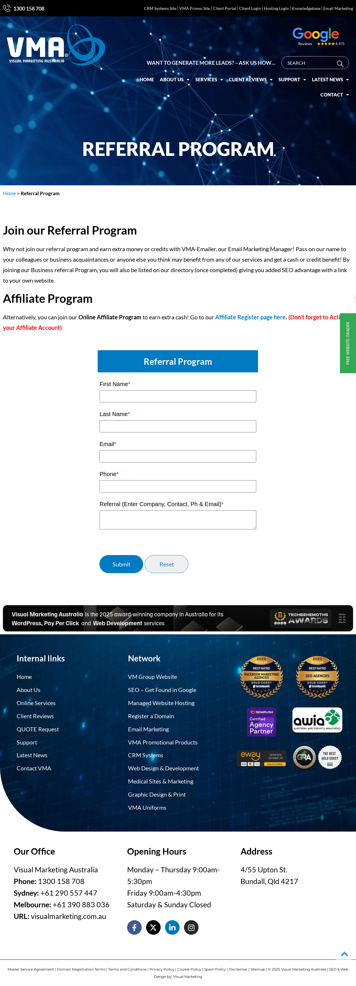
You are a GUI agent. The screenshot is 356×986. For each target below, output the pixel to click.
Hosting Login (276, 8)
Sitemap (257, 966)
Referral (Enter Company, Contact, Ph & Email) (161, 504)
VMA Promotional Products (163, 740)
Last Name (114, 414)
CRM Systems (145, 753)
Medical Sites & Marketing (160, 779)
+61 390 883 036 (81, 901)
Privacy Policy (162, 966)
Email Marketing (338, 8)
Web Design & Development (163, 766)
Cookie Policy (189, 966)
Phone (109, 474)
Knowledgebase (306, 8)
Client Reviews (254, 77)
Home (150, 77)
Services (212, 77)
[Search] (344, 62)
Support (295, 77)
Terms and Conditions (127, 966)
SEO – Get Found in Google (162, 689)
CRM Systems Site (160, 8)
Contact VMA (34, 766)
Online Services (36, 702)
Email (107, 444)
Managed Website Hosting (161, 702)
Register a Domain (151, 715)
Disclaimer (238, 966)
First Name (114, 384)
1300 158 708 (28, 8)
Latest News (333, 77)
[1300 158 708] (6, 8)
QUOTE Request (38, 727)
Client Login (250, 8)
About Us (177, 77)
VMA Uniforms (147, 804)
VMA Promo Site (194, 8)
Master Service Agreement (31, 966)
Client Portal (224, 8)
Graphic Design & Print (157, 791)
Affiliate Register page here (250, 317)
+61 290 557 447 (69, 889)
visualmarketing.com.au (68, 913)
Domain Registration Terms (81, 966)
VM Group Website (152, 676)
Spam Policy (215, 966)
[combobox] (318, 60)
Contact (337, 92)
